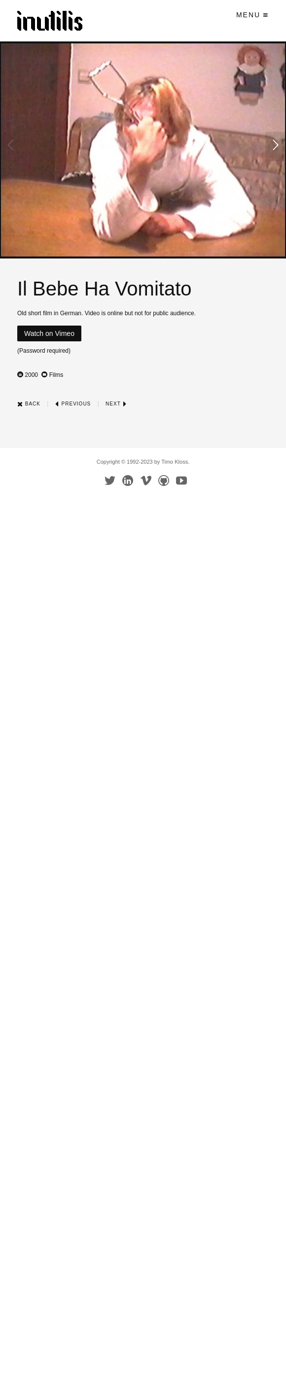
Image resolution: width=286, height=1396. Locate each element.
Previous (73, 403)
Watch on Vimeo (49, 333)
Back (28, 403)
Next (116, 403)
